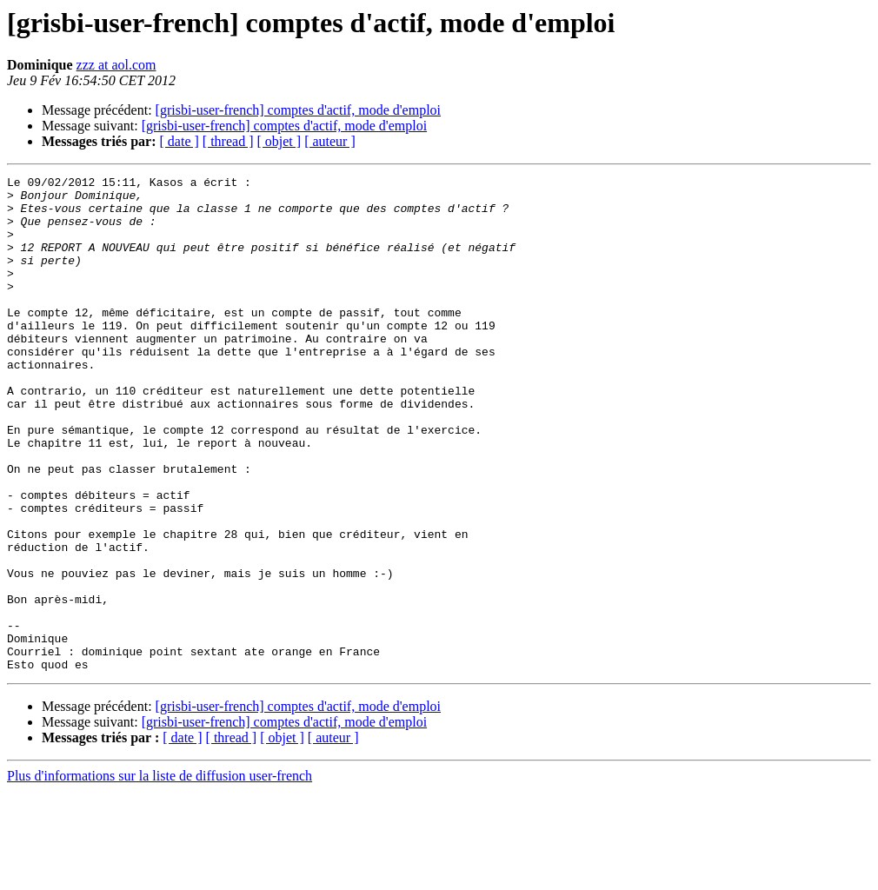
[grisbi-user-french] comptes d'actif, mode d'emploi (298, 110)
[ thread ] (228, 141)
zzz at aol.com (116, 64)
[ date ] (179, 141)
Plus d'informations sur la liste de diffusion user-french (159, 874)
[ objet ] (278, 141)
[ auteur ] (330, 141)
